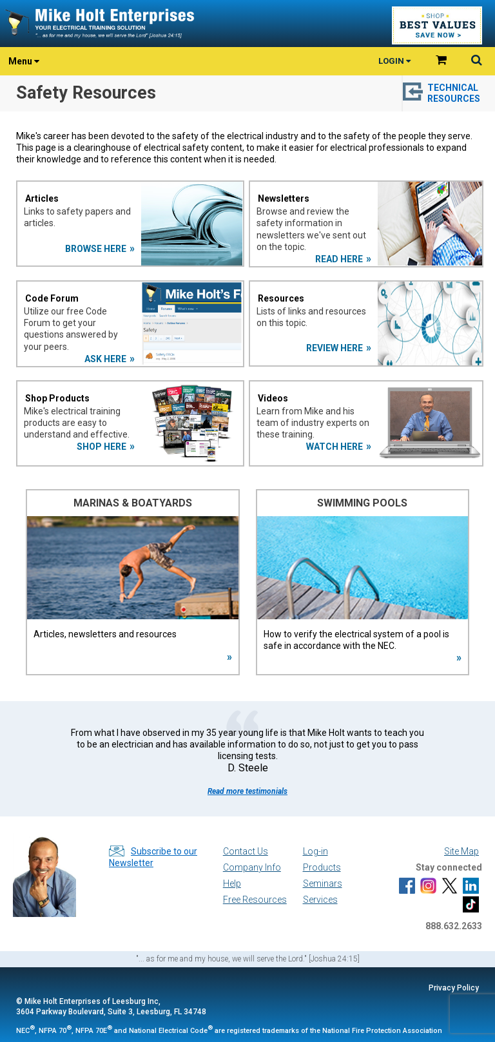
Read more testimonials (247, 791)
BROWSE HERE (95, 249)
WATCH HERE (334, 446)
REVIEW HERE (334, 348)
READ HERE (339, 259)
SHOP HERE (101, 446)
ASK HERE (105, 359)
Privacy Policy (454, 987)
